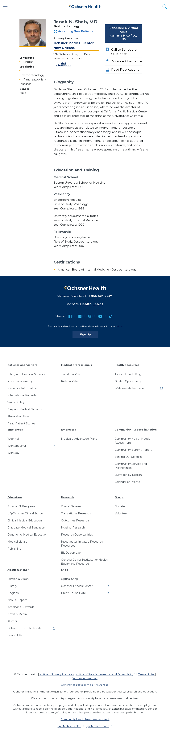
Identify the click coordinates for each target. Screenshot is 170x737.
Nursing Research (73, 527)
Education (14, 497)
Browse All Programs (21, 506)
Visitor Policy (15, 402)
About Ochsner (18, 569)
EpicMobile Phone (97, 725)
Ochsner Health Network (24, 628)
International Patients (21, 395)
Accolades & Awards (20, 607)
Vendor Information (85, 678)
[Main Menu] (5, 6)
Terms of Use (146, 674)
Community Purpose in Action (136, 429)
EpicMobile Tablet (69, 725)
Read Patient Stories (21, 423)
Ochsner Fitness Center (77, 586)
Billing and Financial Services (26, 374)
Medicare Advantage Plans (79, 438)
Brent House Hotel (73, 593)
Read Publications (125, 69)
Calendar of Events (127, 482)
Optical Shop (69, 579)
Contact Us (14, 635)
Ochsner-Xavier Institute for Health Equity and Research (84, 561)
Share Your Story (18, 416)
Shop (64, 569)
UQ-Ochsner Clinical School (25, 513)
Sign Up (88, 334)
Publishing (14, 548)
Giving (119, 497)
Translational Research (76, 513)
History (12, 586)
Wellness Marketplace (129, 388)
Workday (13, 452)
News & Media (17, 614)
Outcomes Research (75, 520)
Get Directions (63, 64)
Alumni (12, 621)
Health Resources (127, 364)
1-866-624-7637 (100, 295)
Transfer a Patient (73, 374)
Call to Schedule (126, 52)
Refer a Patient (71, 381)
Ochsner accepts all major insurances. (85, 684)
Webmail (13, 438)
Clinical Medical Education (24, 520)
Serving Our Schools (128, 456)
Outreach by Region (128, 475)
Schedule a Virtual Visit (123, 33)
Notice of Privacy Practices (56, 674)
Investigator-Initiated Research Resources (82, 543)
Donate (120, 506)
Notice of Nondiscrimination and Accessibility (104, 674)
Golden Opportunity (128, 381)
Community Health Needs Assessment (132, 440)
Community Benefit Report (133, 449)
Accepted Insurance (126, 61)
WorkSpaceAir (16, 445)
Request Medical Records (24, 409)
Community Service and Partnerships (131, 466)
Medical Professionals (76, 364)
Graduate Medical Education (26, 527)
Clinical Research (72, 506)
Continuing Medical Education (27, 534)
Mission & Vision (18, 579)
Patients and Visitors (22, 364)
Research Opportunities (77, 534)
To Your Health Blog (128, 374)
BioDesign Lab (71, 552)
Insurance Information (22, 388)
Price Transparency (20, 381)
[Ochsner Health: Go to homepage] (85, 6)
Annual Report (17, 600)
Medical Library (17, 541)
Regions (13, 593)
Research (67, 497)
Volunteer (121, 513)
